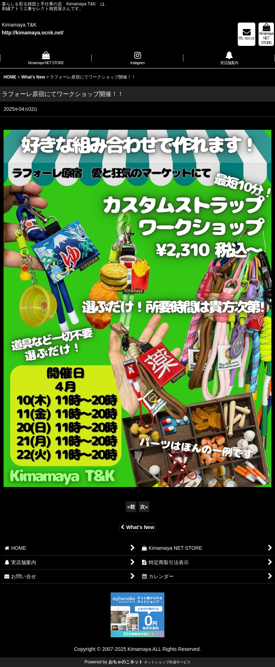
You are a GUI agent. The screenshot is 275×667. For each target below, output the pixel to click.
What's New (137, 527)
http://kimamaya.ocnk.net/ (32, 32)
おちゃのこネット (125, 661)
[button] (137, 58)
